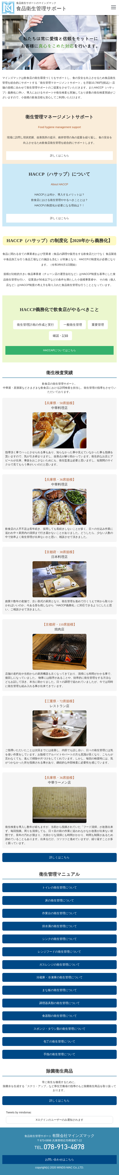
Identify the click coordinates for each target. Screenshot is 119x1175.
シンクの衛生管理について (59, 938)
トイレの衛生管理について (59, 887)
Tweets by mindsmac (18, 1112)
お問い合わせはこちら (59, 1159)
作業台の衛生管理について (59, 913)
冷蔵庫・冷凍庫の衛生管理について (59, 977)
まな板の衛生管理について (59, 990)
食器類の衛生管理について (59, 1015)
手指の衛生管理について (59, 1054)
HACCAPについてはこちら (59, 350)
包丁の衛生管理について (59, 1041)
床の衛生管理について (59, 900)
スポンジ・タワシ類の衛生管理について (59, 1028)
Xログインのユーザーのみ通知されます (59, 1119)
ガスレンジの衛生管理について (59, 964)
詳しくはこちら (59, 155)
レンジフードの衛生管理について (59, 951)
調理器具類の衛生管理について (59, 1003)
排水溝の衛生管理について (59, 926)
